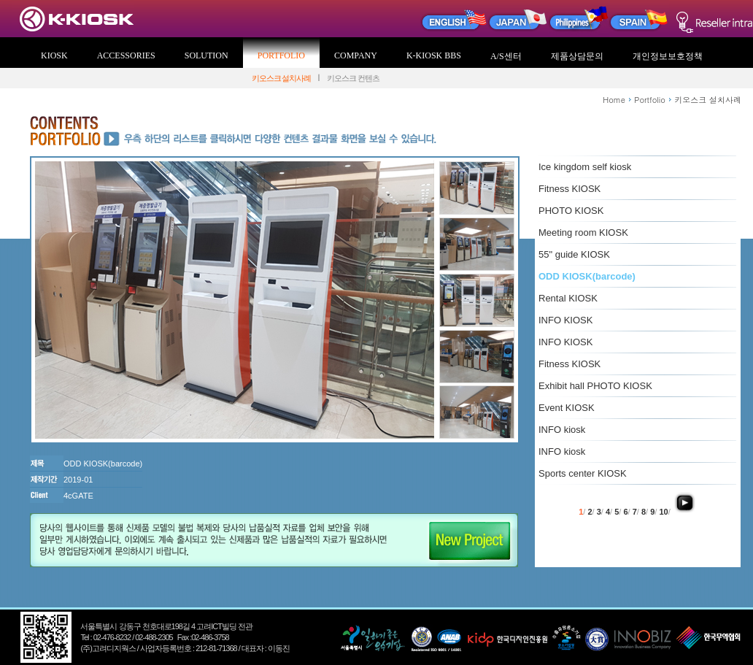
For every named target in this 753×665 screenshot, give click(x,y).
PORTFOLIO (281, 55)
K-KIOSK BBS (433, 55)
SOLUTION (206, 55)
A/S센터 (506, 56)
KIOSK (54, 55)
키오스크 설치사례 (282, 78)
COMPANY (355, 55)
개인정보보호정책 (668, 56)
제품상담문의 (577, 56)
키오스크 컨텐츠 (353, 78)
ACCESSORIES (126, 55)
